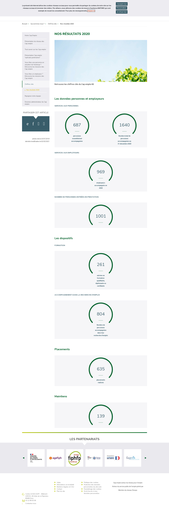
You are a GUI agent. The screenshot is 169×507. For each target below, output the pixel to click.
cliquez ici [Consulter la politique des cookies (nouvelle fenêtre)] (91, 11)
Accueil (24, 24)
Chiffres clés (52, 24)
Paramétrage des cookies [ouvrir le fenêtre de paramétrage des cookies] (92, 489)
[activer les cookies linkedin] (33, 124)
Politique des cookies (91, 482)
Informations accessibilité (65, 485)
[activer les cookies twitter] (38, 124)
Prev (23, 458)
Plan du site (61, 491)
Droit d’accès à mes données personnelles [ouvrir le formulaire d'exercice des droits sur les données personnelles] (91, 492)
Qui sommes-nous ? (37, 24)
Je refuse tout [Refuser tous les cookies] (122, 12)
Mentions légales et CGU (65, 487)
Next (145, 458)
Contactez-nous (30, 503)
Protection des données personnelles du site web (92, 486)
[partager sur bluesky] (44, 124)
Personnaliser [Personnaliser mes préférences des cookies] (121, 8)
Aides (59, 482)
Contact (59, 489)
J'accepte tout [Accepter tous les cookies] (122, 4)
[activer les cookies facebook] (28, 124)
